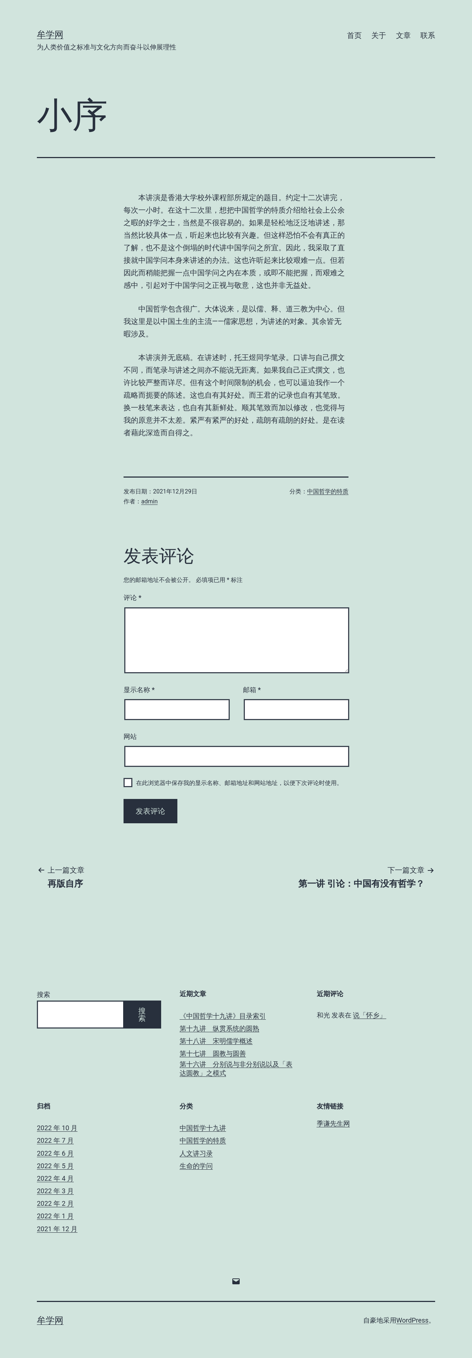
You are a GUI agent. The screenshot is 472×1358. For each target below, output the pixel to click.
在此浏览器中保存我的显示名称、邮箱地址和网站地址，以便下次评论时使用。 (239, 782)
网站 (130, 736)
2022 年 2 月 (55, 1203)
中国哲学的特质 (327, 491)
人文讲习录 (196, 1153)
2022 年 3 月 (55, 1191)
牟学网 (50, 34)
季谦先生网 (333, 1123)
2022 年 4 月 (55, 1178)
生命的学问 (196, 1166)
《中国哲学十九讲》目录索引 (223, 1016)
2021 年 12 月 (57, 1229)
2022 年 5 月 (55, 1166)
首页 (354, 35)
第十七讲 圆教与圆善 (213, 1053)
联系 (427, 35)
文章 (403, 35)
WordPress (412, 1320)
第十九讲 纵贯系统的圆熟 (219, 1028)
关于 (378, 35)
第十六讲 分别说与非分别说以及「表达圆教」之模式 (236, 1068)
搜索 (43, 994)
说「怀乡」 (369, 1015)
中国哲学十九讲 (203, 1128)
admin (149, 501)
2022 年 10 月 (57, 1128)
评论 (132, 597)
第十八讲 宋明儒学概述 (216, 1041)
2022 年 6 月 (55, 1153)
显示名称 (139, 690)
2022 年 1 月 (55, 1216)
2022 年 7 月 (55, 1140)
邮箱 (252, 690)
